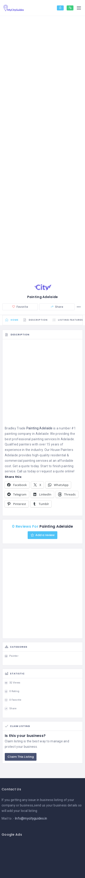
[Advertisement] (42, 384)
